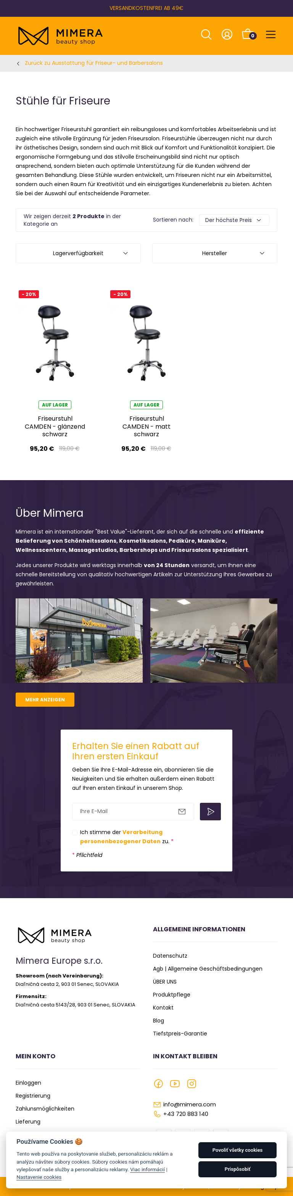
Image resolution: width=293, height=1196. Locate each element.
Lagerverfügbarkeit (78, 253)
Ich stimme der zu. (127, 836)
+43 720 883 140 (185, 1114)
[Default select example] (234, 220)
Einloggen (28, 1083)
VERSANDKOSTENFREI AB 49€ (146, 8)
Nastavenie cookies (38, 1177)
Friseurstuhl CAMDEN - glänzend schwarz (55, 426)
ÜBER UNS (165, 981)
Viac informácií (147, 1169)
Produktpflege (171, 994)
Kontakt (163, 1007)
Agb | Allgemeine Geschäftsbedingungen (207, 969)
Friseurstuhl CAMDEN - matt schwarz (146, 426)
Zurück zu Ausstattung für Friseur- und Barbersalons (94, 63)
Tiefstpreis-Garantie (180, 1033)
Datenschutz (170, 956)
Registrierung (33, 1096)
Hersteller (214, 253)
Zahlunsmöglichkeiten (45, 1108)
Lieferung (28, 1121)
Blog (158, 1020)
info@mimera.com (189, 1104)
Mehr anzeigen (45, 699)
